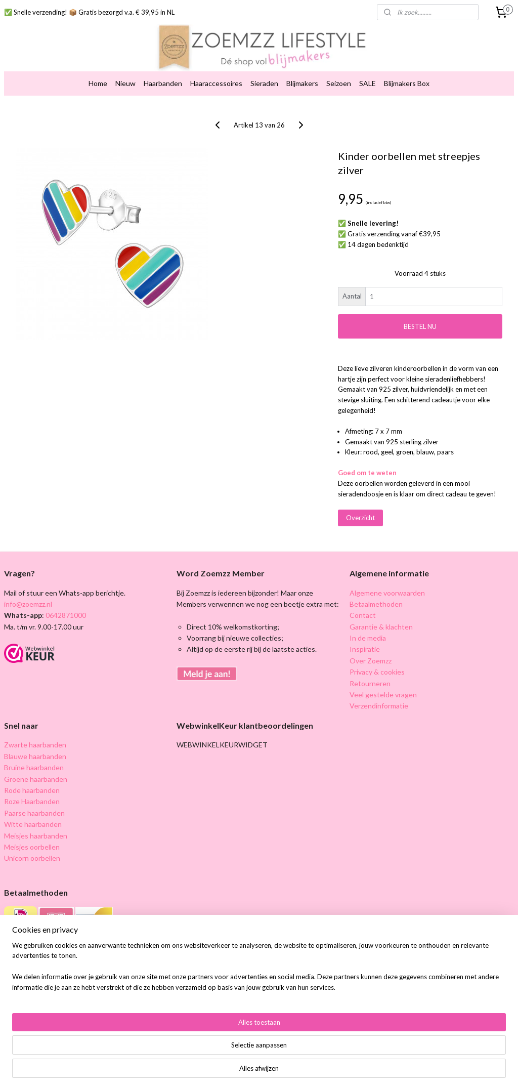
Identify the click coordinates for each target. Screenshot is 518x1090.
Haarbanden (163, 83)
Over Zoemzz (371, 660)
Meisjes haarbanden (35, 835)
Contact (363, 615)
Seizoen (338, 83)
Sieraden (264, 83)
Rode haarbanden (32, 790)
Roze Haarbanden (32, 801)
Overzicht (360, 518)
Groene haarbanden (35, 779)
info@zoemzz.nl (28, 604)
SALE (367, 83)
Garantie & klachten (381, 626)
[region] (192, 1052)
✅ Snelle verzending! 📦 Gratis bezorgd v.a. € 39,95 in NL (89, 12)
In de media (368, 638)
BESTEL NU (420, 326)
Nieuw (125, 83)
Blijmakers (302, 83)
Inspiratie (365, 649)
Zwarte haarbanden (35, 744)
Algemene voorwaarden (387, 593)
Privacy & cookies (377, 671)
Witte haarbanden (33, 824)
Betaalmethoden (376, 604)
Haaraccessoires (216, 83)
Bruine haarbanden (34, 767)
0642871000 (65, 615)
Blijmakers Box (406, 83)
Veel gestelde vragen (383, 694)
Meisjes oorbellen (32, 847)
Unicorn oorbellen (32, 858)
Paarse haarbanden (34, 813)
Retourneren (370, 683)
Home (98, 83)
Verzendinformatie (379, 705)
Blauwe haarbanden (35, 756)
